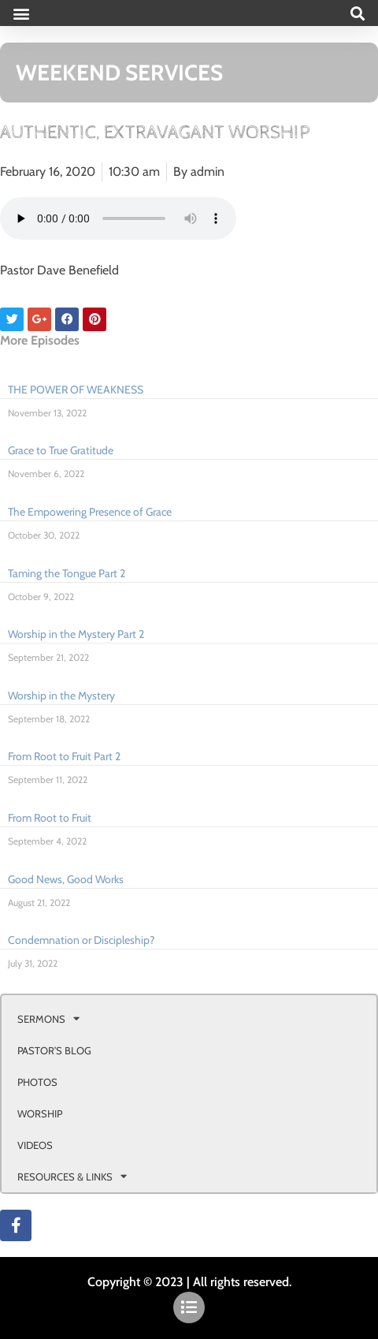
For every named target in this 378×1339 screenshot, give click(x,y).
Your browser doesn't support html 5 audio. (118, 218)
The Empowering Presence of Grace (90, 512)
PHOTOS (37, 1082)
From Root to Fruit (49, 818)
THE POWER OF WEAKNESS (75, 389)
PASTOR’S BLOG (54, 1050)
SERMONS (48, 1018)
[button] (21, 13)
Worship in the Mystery (61, 695)
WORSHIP (39, 1113)
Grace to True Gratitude (60, 450)
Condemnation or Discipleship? (81, 940)
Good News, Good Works (66, 879)
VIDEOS (35, 1145)
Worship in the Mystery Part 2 (76, 634)
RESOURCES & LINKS (72, 1176)
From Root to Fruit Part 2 (64, 756)
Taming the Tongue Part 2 (66, 573)
